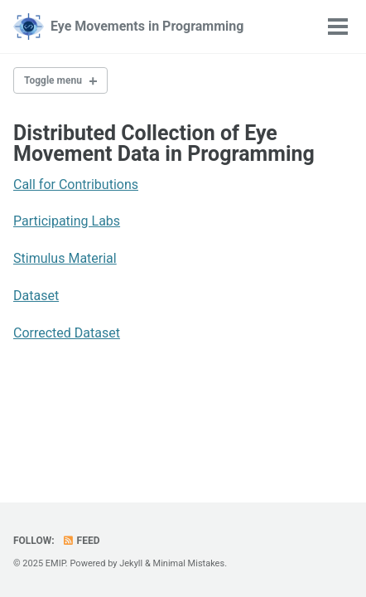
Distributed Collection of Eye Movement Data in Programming (164, 143)
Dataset (36, 295)
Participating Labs (66, 221)
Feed (81, 540)
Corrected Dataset (66, 333)
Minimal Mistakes (189, 563)
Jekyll (130, 563)
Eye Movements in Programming (147, 26)
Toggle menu (53, 80)
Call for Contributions (75, 184)
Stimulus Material (65, 258)
